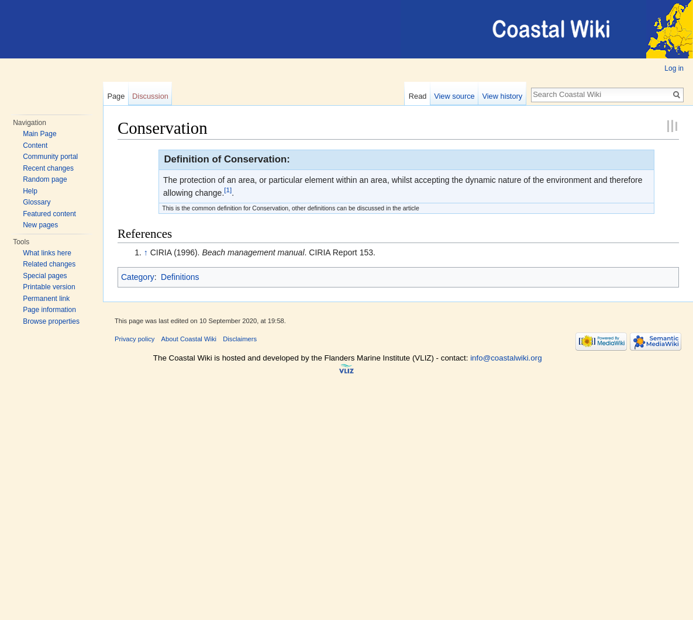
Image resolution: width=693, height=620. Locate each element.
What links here (47, 253)
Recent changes (48, 168)
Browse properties (51, 321)
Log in (674, 68)
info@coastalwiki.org (506, 358)
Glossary (36, 202)
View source (454, 96)
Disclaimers (240, 338)
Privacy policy (134, 338)
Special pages (45, 276)
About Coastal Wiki (189, 338)
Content (35, 145)
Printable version (49, 287)
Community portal (50, 157)
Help (30, 191)
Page (116, 96)
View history (502, 96)
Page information (49, 310)
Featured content (49, 214)
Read (418, 96)
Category (137, 277)
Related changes (49, 264)
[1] (228, 190)
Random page (45, 179)
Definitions (180, 277)
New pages (40, 225)
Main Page (39, 134)
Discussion (150, 96)
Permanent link (46, 299)
